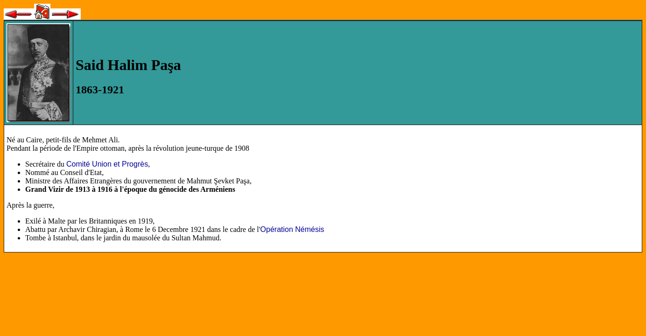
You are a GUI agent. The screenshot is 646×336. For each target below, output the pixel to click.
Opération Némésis (292, 229)
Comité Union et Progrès (107, 164)
